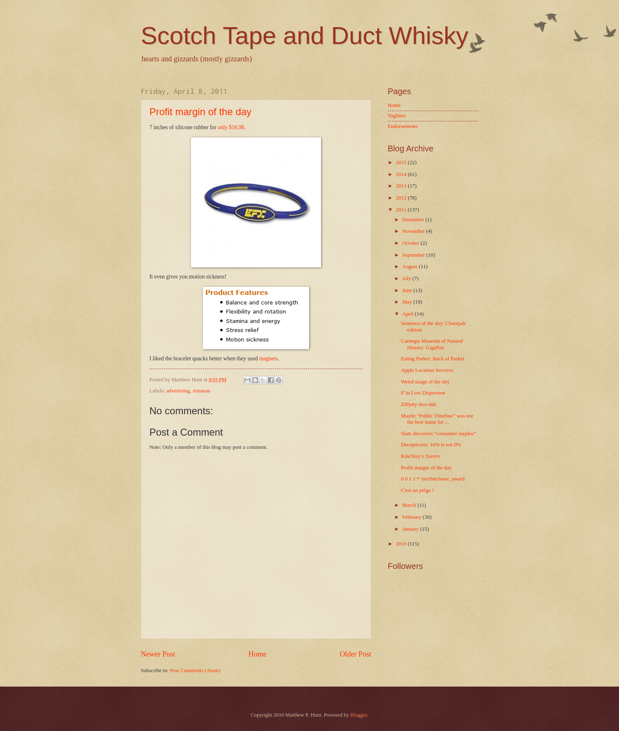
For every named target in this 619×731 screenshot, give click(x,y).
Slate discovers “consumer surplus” (438, 433)
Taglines (396, 115)
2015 (402, 162)
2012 (402, 198)
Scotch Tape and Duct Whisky (304, 35)
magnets (268, 358)
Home (257, 654)
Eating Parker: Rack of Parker (432, 359)
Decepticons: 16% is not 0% (431, 445)
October (411, 243)
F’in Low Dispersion (423, 393)
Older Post (355, 654)
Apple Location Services (427, 370)
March (409, 505)
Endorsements (403, 126)
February (412, 517)
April (408, 314)
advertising (178, 391)
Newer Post (158, 654)
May (407, 302)
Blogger (358, 715)
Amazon (201, 391)
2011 (402, 210)
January (411, 529)
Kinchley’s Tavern (420, 456)
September (414, 255)
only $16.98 (231, 127)
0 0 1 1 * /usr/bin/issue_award (433, 479)
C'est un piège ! (417, 490)
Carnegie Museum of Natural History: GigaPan (432, 344)
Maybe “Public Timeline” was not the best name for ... (437, 419)
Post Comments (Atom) (195, 670)
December (413, 220)
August (410, 266)
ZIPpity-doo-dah (418, 404)
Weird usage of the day (425, 382)
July (407, 278)
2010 (402, 544)
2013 (402, 186)
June (407, 290)
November (414, 231)
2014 (402, 174)
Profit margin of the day (200, 111)
